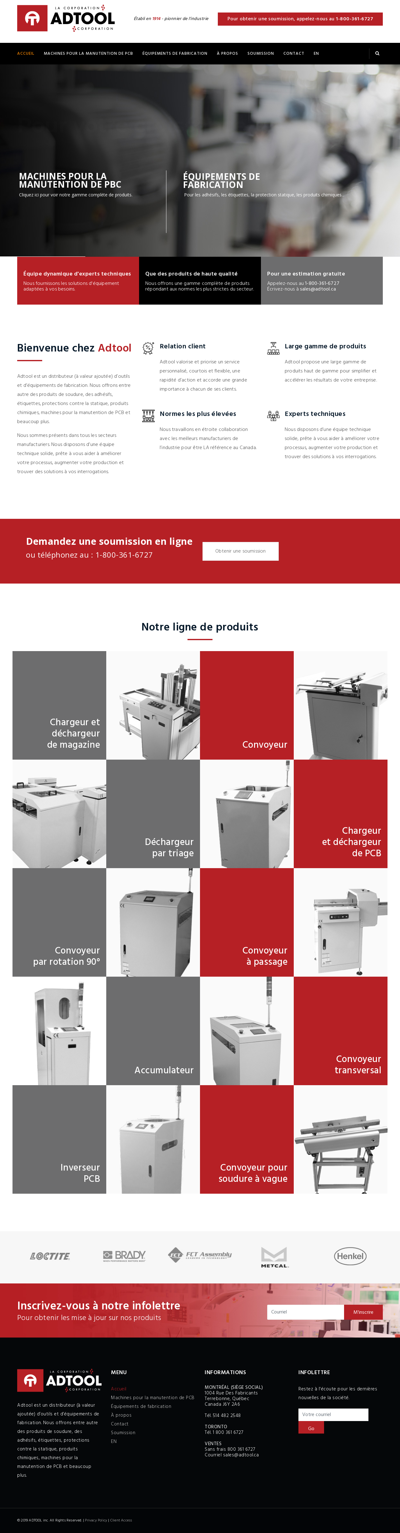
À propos (227, 53)
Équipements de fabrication (141, 1406)
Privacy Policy (96, 1520)
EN (316, 53)
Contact (293, 53)
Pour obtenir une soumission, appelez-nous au (300, 19)
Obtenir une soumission (240, 551)
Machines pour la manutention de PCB (88, 53)
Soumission (261, 53)
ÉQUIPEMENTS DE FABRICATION (175, 53)
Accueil (25, 53)
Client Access (121, 1520)
